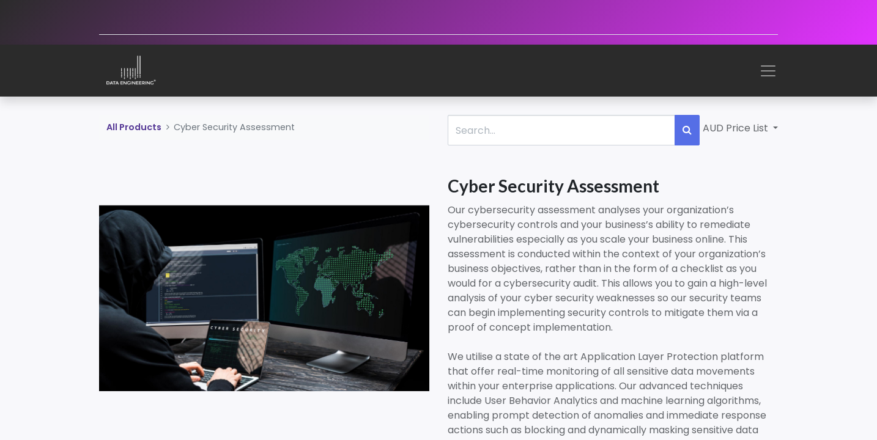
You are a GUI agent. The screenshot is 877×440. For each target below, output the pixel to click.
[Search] (687, 130)
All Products (133, 127)
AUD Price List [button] (737, 128)
